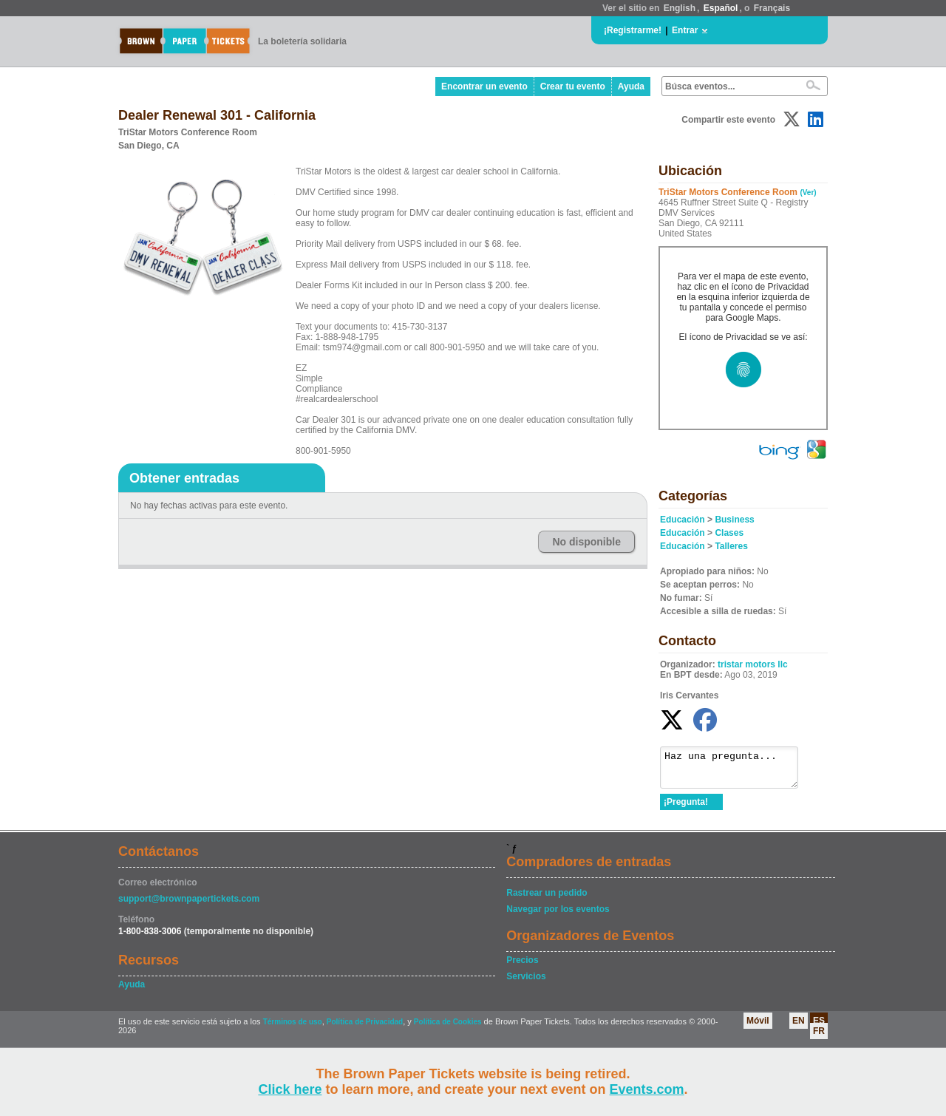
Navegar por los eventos (557, 916)
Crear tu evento (572, 86)
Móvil (757, 1027)
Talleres (731, 546)
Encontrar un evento (484, 86)
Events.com (647, 1089)
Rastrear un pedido (546, 899)
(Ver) (808, 192)
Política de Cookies (448, 1028)
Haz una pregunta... (736, 770)
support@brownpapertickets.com (188, 905)
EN (798, 1027)
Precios (522, 967)
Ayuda (631, 86)
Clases (729, 533)
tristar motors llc (753, 664)
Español (721, 8)
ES (819, 1027)
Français (772, 8)
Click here (289, 1089)
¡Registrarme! (632, 30)
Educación (682, 519)
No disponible (586, 542)
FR (819, 1037)
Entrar (685, 30)
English (679, 8)
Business (734, 519)
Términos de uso (292, 1028)
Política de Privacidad (365, 1028)
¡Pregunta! (686, 808)
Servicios (525, 983)
